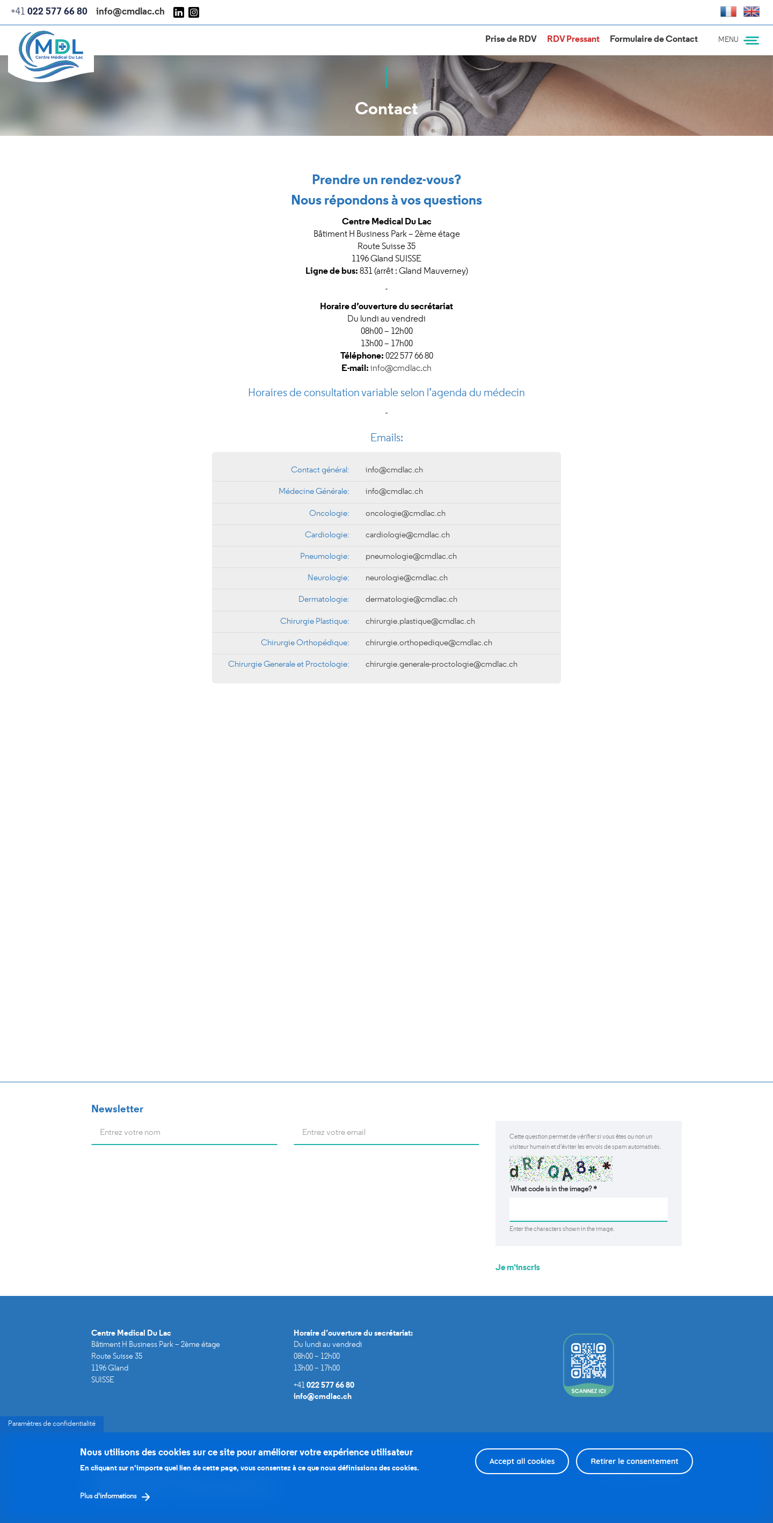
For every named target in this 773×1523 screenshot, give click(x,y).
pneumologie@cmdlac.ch (411, 556)
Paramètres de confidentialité (52, 1424)
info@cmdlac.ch (130, 12)
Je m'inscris (517, 1268)
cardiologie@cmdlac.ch (408, 535)
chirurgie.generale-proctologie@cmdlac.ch (441, 664)
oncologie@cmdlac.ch (406, 513)
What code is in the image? (554, 1189)
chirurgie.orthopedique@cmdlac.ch (429, 643)
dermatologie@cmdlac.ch (411, 599)
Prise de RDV (511, 39)
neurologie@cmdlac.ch (407, 578)
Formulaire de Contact (654, 39)
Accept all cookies (522, 1461)
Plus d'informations (108, 1496)
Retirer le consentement (634, 1461)
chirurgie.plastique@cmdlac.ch (420, 621)
